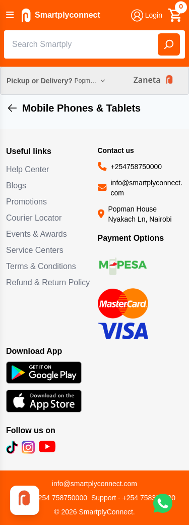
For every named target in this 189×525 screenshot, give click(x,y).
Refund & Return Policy (48, 282)
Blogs (16, 185)
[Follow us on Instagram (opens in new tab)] (28, 447)
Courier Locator (33, 218)
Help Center (27, 169)
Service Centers (35, 250)
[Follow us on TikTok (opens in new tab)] (12, 447)
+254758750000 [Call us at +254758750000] (136, 167)
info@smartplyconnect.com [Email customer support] (94, 484)
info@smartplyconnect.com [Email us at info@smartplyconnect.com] (147, 188)
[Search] (169, 44)
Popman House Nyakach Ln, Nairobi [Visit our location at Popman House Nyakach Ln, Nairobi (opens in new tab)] (140, 214)
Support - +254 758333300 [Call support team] (133, 498)
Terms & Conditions (41, 266)
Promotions (26, 201)
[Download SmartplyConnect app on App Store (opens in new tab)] (49, 401)
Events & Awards (36, 234)
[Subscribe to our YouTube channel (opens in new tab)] (47, 447)
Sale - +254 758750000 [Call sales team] (50, 498)
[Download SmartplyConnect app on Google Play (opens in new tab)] (49, 372)
